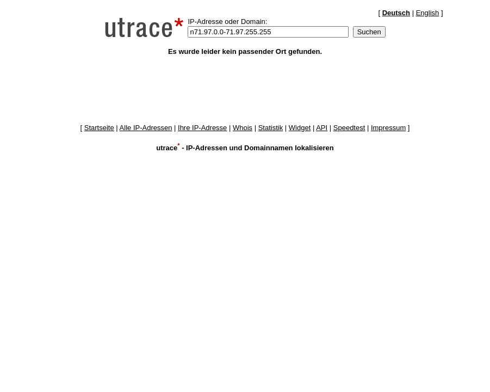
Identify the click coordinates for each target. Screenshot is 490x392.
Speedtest (349, 128)
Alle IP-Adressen (146, 128)
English (427, 13)
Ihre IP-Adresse (202, 128)
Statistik (270, 128)
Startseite (99, 128)
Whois (242, 128)
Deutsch (396, 13)
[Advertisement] (245, 89)
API (321, 128)
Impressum (388, 128)
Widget (300, 128)
